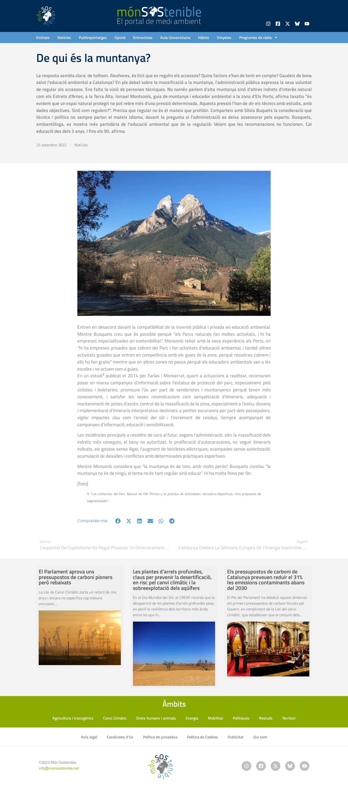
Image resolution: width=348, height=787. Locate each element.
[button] (118, 521)
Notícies (64, 37)
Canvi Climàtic (115, 718)
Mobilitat (215, 718)
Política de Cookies (202, 737)
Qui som (260, 737)
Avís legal (89, 737)
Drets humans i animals (156, 718)
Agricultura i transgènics (73, 718)
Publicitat (236, 737)
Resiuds (266, 718)
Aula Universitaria (175, 37)
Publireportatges (93, 37)
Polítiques (241, 718)
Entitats (43, 37)
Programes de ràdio (258, 37)
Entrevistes (142, 37)
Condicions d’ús (120, 737)
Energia (192, 718)
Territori (289, 718)
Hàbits (203, 37)
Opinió (120, 37)
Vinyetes (224, 37)
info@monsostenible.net (59, 768)
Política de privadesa (160, 737)
